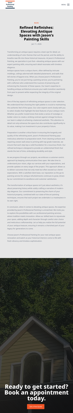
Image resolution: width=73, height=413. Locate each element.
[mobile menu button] (68, 4)
